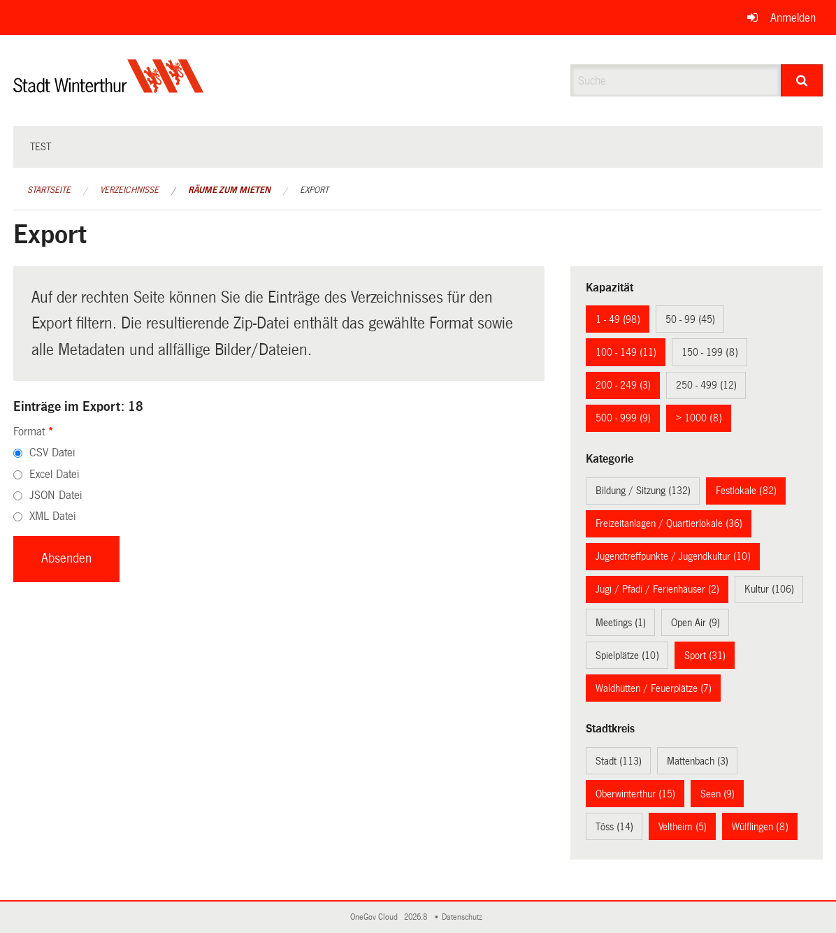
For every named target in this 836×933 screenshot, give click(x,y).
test (40, 146)
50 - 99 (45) (690, 319)
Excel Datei (54, 474)
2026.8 (416, 917)
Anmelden (793, 18)
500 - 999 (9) (623, 418)
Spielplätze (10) (627, 655)
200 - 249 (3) (623, 385)
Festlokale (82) (746, 490)
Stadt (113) (619, 761)
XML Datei (52, 516)
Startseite (49, 190)
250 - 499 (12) (706, 385)
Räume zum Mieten (229, 190)
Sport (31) (705, 655)
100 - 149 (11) (626, 352)
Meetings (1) (621, 622)
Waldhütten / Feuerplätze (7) (654, 688)
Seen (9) (717, 794)
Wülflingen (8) (760, 826)
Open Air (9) (695, 622)
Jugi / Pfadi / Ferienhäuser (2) (657, 589)
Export (314, 190)
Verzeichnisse (129, 190)
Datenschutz (464, 917)
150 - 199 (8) (710, 352)
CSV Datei (52, 452)
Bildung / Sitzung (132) (643, 490)
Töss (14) (614, 826)
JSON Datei (55, 495)
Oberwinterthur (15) (635, 794)
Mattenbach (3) (697, 761)
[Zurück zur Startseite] (108, 87)
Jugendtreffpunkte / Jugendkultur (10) (673, 556)
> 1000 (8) (699, 418)
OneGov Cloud (376, 917)
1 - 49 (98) (618, 319)
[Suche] (802, 80)
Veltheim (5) (682, 826)
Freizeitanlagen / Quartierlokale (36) (669, 523)
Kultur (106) (769, 589)
